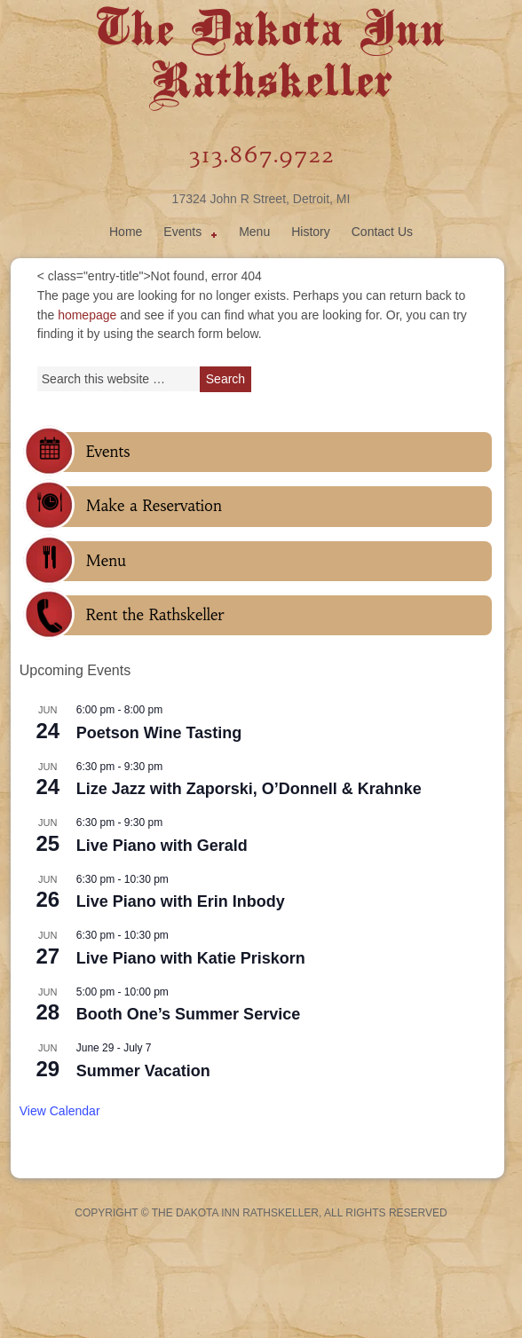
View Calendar (60, 1111)
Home (125, 231)
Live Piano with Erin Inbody (180, 901)
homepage (87, 315)
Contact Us (382, 231)
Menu (254, 231)
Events (187, 234)
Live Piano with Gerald (162, 845)
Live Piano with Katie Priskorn (190, 958)
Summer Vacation (143, 1071)
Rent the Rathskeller (155, 615)
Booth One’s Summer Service (188, 1014)
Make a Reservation (154, 506)
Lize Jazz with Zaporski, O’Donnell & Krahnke (249, 789)
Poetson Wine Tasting (159, 733)
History (310, 231)
